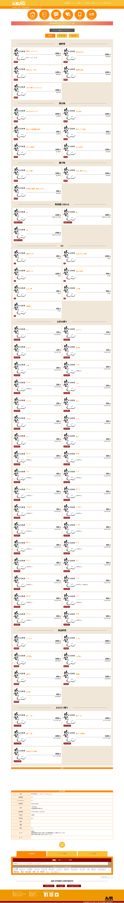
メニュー (37, 7)
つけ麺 (16, 869)
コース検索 (85, 3)
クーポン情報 (102, 3)
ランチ (73, 36)
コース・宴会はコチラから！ (62, 30)
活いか (93, 869)
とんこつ (22, 869)
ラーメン (37, 869)
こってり (59, 869)
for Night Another (74, 886)
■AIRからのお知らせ (19, 894)
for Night (60, 886)
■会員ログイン (34, 896)
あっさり (52, 869)
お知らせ (93, 3)
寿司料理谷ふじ (27, 7)
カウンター (74, 869)
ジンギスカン (101, 869)
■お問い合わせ (17, 896)
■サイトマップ (17, 892)
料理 (50, 36)
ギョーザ (44, 869)
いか (88, 869)
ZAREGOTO (49, 886)
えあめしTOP (16, 7)
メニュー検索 (76, 3)
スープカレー (55, 872)
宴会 (22, 872)
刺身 (34, 872)
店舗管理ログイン (106, 877)
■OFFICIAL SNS (48, 892)
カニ (47, 872)
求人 (110, 3)
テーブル (82, 869)
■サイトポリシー (34, 892)
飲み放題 (28, 872)
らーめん (30, 869)
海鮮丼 (42, 872)
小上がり (66, 869)
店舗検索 (67, 3)
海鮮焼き (16, 872)
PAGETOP (62, 844)
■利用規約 (32, 894)
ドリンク (62, 36)
